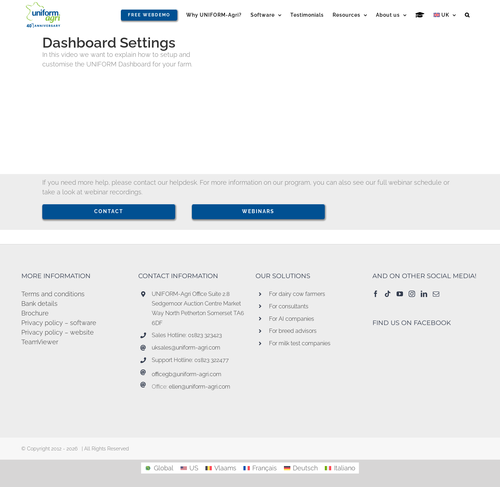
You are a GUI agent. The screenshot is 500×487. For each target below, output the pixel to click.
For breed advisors (293, 331)
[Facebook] (375, 294)
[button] (467, 15)
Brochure (35, 313)
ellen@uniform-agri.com (199, 386)
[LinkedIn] (424, 294)
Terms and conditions (53, 294)
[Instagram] (412, 294)
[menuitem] (445, 15)
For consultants (288, 306)
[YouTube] (400, 294)
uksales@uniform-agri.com (186, 347)
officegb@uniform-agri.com (186, 374)
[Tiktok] (388, 294)
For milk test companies (299, 343)
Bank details (39, 303)
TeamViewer (39, 342)
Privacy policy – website (57, 332)
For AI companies (291, 318)
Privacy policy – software (58, 322)
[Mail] (436, 294)
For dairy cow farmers (297, 294)
